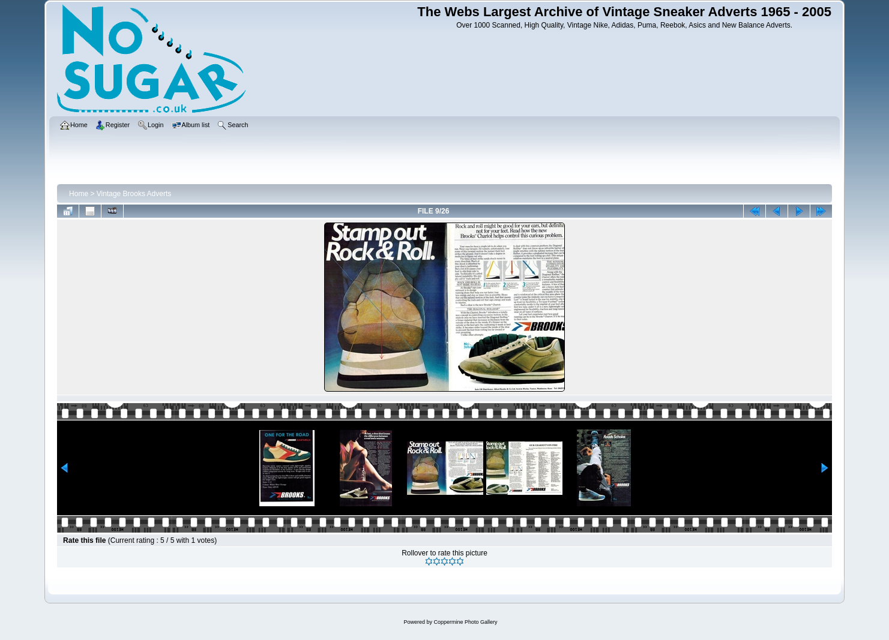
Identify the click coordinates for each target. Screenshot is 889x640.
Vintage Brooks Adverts (134, 194)
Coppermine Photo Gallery (465, 622)
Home (78, 194)
